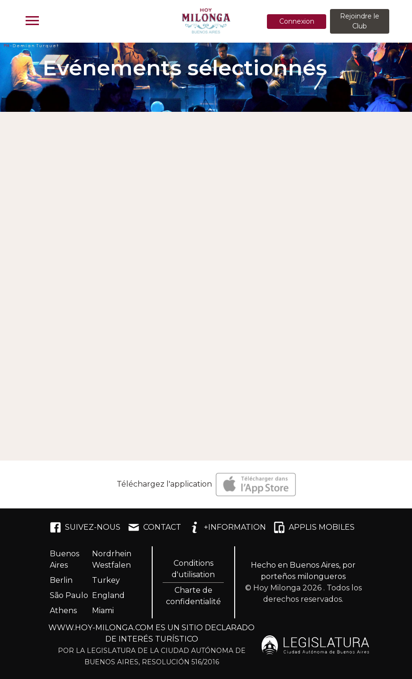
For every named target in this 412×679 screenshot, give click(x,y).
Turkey (106, 580)
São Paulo (69, 595)
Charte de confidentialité (193, 596)
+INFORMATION (227, 527)
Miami (103, 610)
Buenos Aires (64, 559)
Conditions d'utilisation (193, 569)
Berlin (61, 580)
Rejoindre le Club (359, 21)
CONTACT (154, 527)
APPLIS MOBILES (314, 527)
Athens (63, 610)
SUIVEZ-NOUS (85, 527)
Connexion (296, 21)
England (108, 595)
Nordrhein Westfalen (111, 559)
